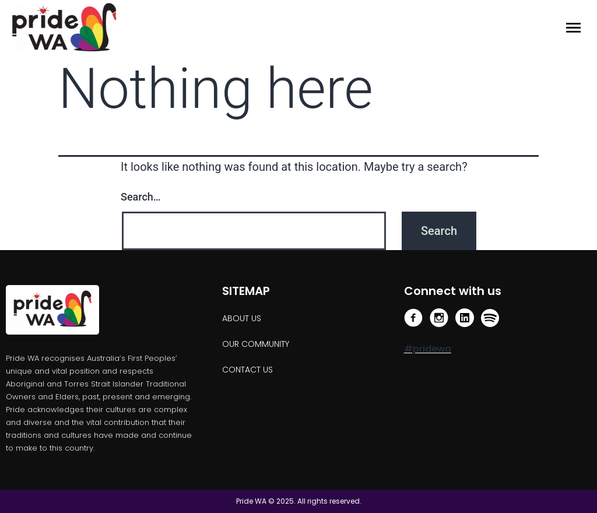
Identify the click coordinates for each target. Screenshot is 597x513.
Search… (141, 197)
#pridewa (427, 349)
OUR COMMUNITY (255, 344)
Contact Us (247, 370)
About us (241, 318)
